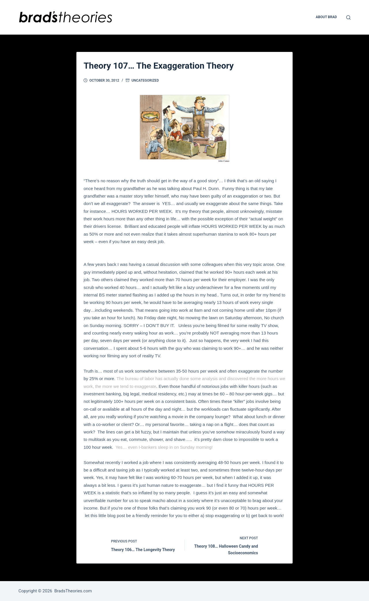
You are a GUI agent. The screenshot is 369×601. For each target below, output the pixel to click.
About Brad (326, 17)
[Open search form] (348, 17)
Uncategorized (145, 80)
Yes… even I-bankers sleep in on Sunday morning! (164, 447)
